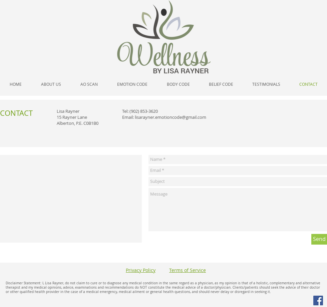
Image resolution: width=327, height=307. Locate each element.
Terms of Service (187, 270)
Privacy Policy (140, 270)
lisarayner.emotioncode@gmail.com (170, 117)
